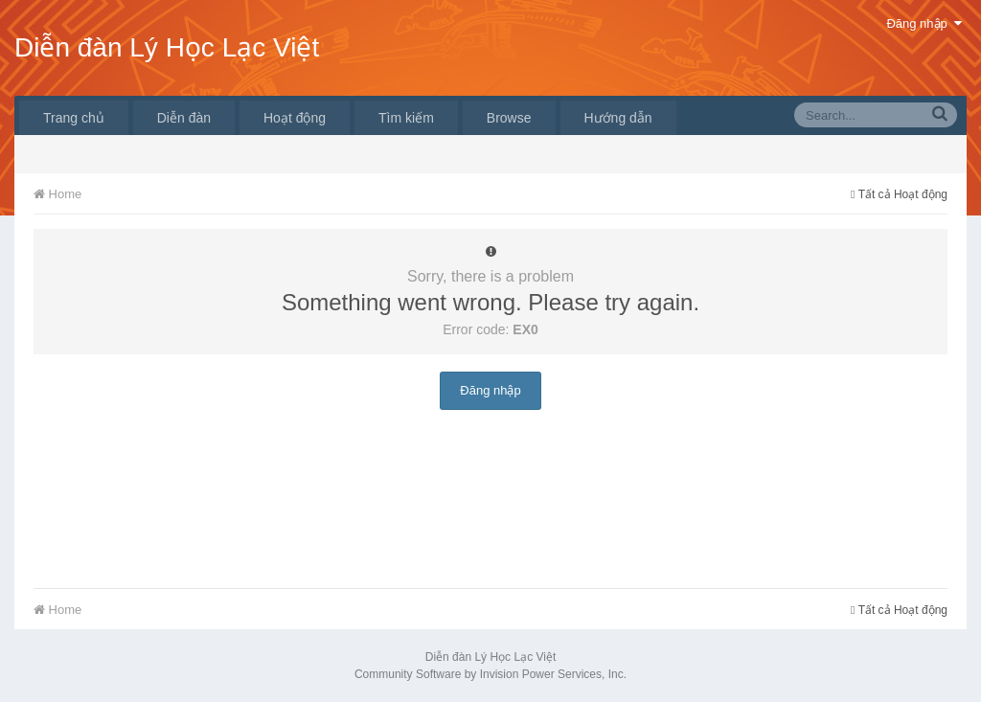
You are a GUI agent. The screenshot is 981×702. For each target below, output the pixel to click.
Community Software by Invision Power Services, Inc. (490, 674)
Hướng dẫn (618, 117)
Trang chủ (73, 117)
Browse (509, 117)
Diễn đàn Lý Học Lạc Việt (166, 47)
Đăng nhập (924, 23)
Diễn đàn (184, 117)
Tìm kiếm (406, 117)
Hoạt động (294, 117)
